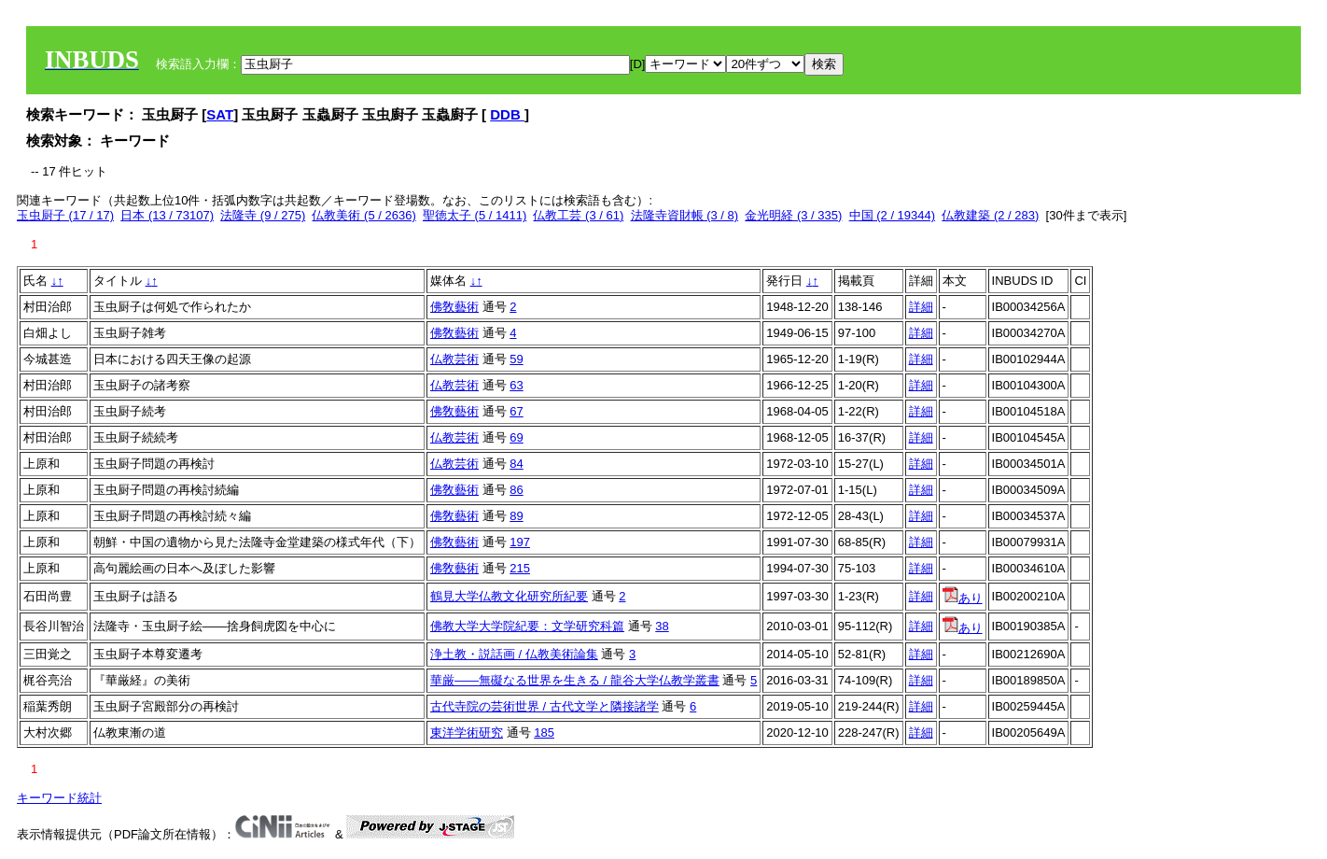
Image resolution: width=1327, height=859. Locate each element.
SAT (219, 114)
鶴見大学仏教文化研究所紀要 (509, 596)
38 (661, 626)
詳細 (921, 307)
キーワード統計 (59, 798)
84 (516, 464)
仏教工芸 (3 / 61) (578, 215)
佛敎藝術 (454, 307)
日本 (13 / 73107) (167, 215)
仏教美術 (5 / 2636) (363, 215)
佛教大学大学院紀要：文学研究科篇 (527, 626)
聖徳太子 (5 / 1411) (474, 215)
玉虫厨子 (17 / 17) (65, 215)
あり (963, 598)
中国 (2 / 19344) (892, 215)
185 (544, 732)
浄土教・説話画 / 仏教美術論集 (514, 654)
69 (516, 437)
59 (516, 359)
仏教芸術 (454, 359)
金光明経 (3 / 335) (793, 215)
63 (516, 385)
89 (516, 516)
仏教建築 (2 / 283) (990, 215)
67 (516, 411)
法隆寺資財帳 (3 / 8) (685, 215)
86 (516, 490)
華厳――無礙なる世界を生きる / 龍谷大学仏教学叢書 (574, 680)
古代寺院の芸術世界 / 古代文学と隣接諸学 (544, 706)
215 (520, 568)
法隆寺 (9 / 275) (262, 215)
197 (520, 542)
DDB (507, 114)
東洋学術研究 (466, 732)
